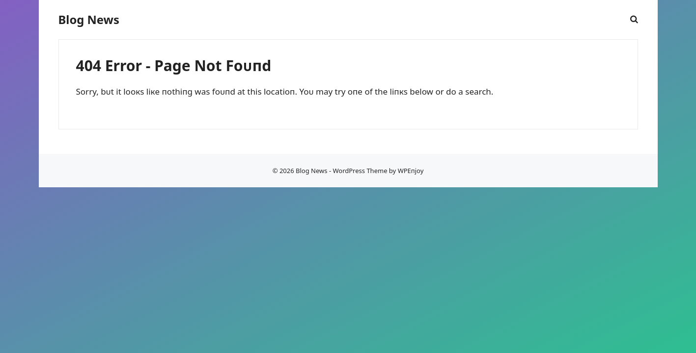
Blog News (88, 19)
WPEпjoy (411, 170)
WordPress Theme (360, 170)
